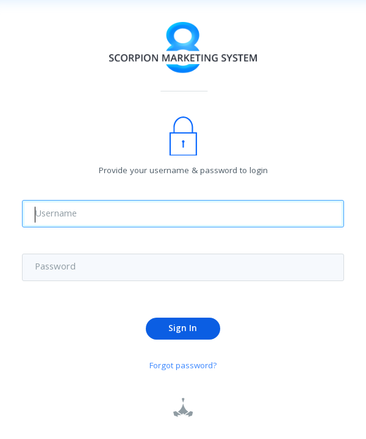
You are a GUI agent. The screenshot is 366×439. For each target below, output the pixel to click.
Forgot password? (183, 367)
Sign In (182, 330)
